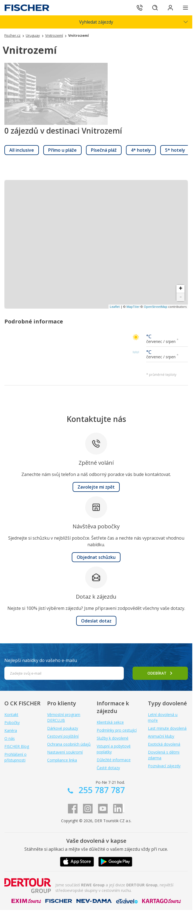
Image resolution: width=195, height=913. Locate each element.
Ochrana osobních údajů (69, 744)
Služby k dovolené (112, 738)
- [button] (180, 297)
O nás (9, 738)
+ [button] (180, 289)
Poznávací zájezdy (164, 765)
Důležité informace (114, 759)
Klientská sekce (110, 722)
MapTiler (133, 307)
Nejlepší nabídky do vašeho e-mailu (40, 660)
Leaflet (115, 307)
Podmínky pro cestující (117, 730)
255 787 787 (100, 790)
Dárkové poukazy (62, 728)
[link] (21, 150)
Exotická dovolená (164, 744)
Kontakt (11, 714)
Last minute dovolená (167, 728)
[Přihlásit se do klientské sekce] (170, 7)
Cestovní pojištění (63, 736)
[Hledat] (155, 7)
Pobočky (12, 722)
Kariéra (10, 730)
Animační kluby (161, 736)
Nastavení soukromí (65, 752)
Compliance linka (62, 760)
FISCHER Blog (16, 746)
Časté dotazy (108, 767)
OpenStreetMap (155, 307)
